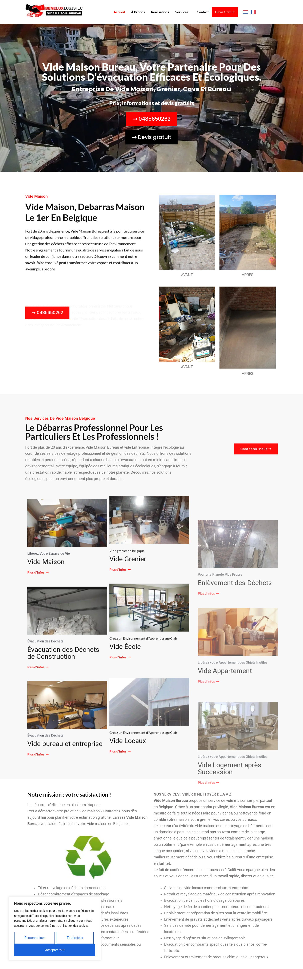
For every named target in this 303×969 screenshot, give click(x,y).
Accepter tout (55, 950)
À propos (137, 12)
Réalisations (159, 12)
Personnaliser (34, 938)
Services (181, 12)
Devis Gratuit (224, 12)
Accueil (118, 12)
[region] (54, 928)
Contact (202, 12)
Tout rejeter (75, 938)
